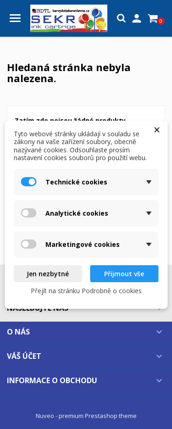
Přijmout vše (124, 273)
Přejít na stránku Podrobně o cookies (86, 290)
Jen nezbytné (48, 273)
